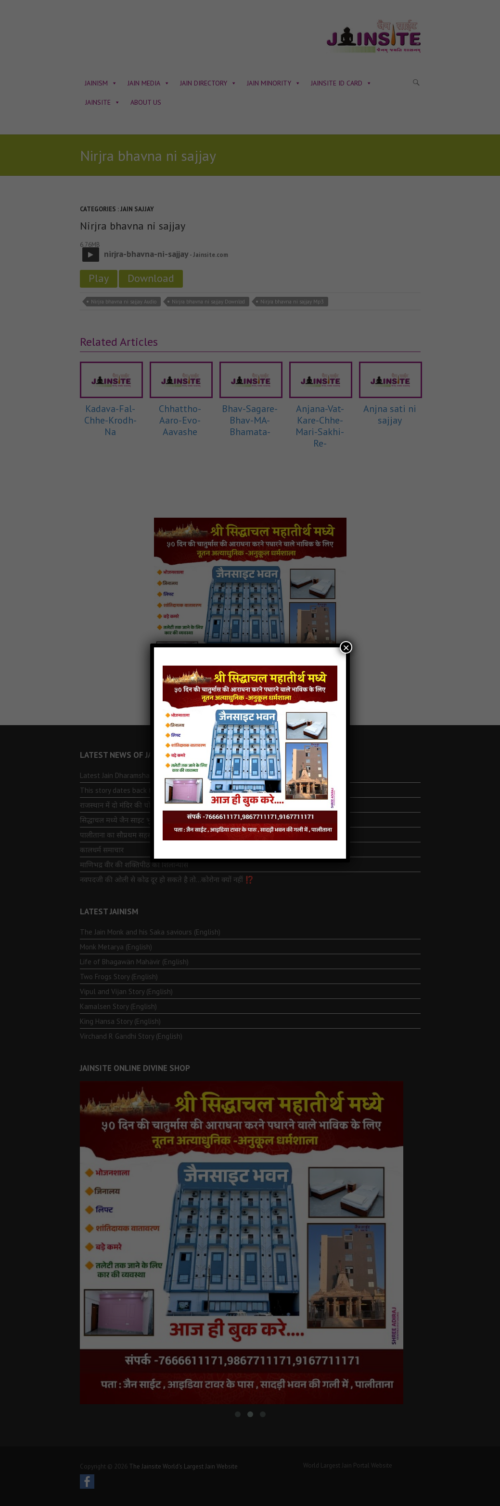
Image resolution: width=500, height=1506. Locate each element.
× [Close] (346, 647)
